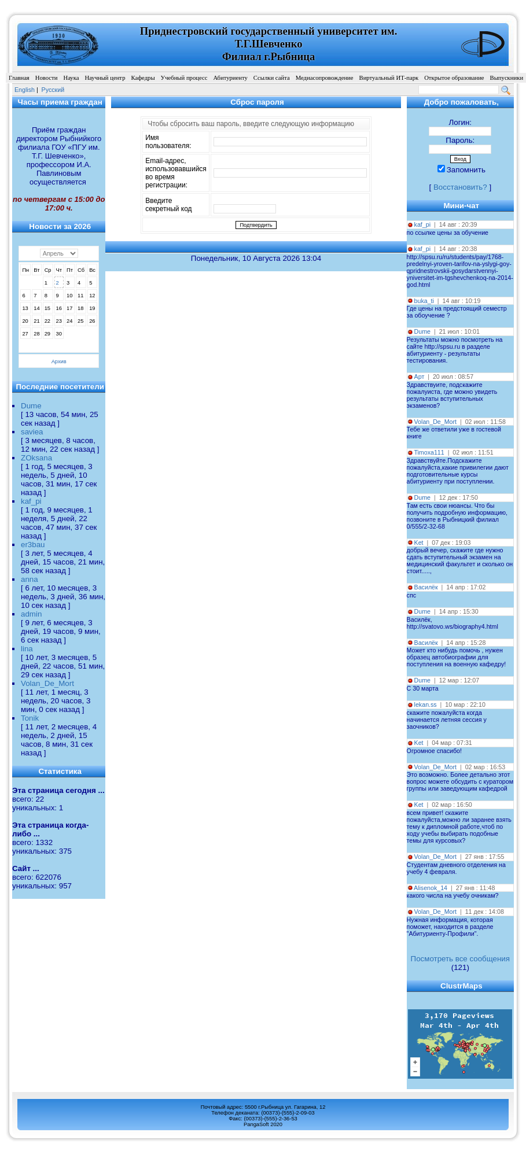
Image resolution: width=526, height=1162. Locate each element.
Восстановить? (460, 187)
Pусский (53, 89)
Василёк (426, 587)
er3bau (33, 544)
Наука (71, 78)
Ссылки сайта (271, 78)
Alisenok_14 (430, 887)
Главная (19, 78)
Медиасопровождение (325, 78)
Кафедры (143, 78)
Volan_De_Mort (47, 683)
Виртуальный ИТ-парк (389, 78)
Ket (419, 542)
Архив (59, 361)
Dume (31, 405)
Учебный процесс (184, 78)
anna (29, 579)
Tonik (30, 718)
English (24, 89)
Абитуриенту (230, 78)
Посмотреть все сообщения (460, 958)
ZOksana (36, 457)
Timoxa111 (429, 452)
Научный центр (104, 78)
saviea (32, 431)
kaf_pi (31, 501)
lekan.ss (425, 704)
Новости (46, 78)
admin (31, 614)
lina (27, 648)
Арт (419, 376)
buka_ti (424, 300)
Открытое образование (454, 78)
